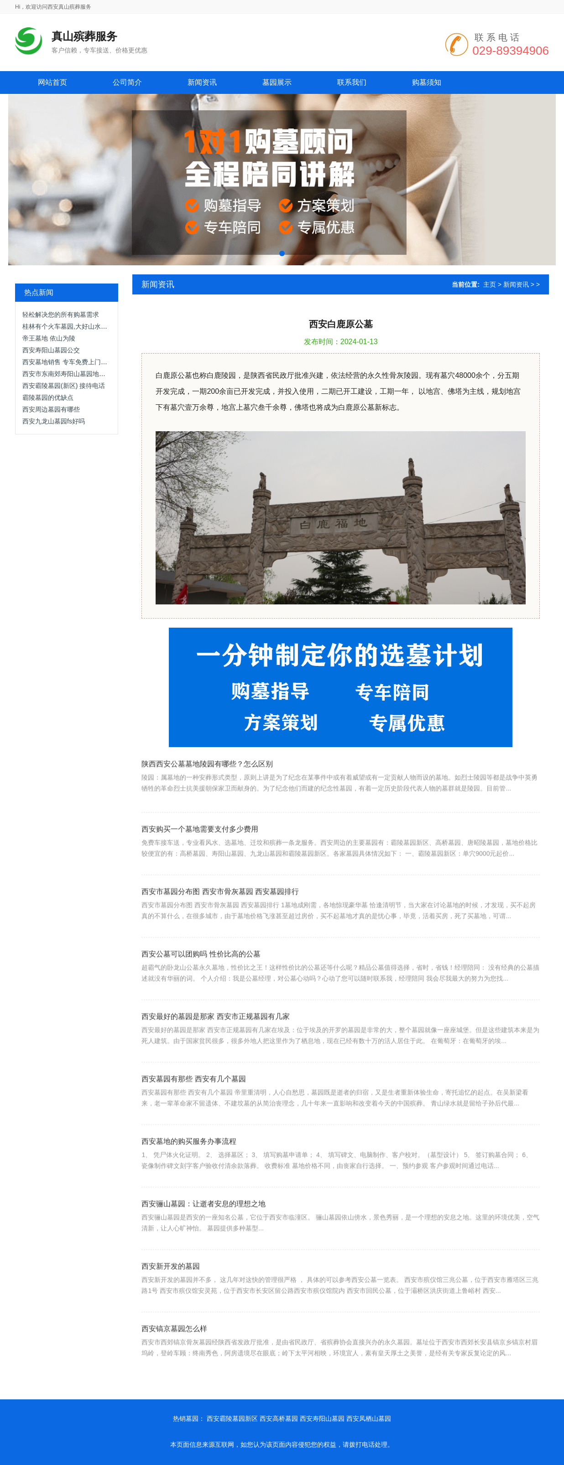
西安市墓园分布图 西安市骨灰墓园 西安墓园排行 (220, 912)
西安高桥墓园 (279, 1418)
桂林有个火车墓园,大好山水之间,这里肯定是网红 (91, 326)
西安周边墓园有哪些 (51, 409)
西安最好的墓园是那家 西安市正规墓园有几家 (215, 1037)
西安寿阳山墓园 (322, 1418)
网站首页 (52, 82)
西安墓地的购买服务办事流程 (188, 1162)
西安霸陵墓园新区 (232, 1418)
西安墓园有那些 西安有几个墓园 (193, 1100)
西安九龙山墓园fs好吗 (53, 421)
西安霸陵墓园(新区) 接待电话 (63, 385)
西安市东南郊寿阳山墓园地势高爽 (70, 373)
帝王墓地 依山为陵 (48, 338)
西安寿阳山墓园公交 (51, 350)
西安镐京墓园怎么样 (174, 1349)
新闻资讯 (516, 284)
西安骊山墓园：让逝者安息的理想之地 (203, 1224)
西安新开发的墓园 (170, 1287)
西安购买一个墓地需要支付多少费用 (199, 850)
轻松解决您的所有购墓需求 (60, 314)
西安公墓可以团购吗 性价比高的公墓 (200, 975)
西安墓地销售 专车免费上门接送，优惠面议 (84, 362)
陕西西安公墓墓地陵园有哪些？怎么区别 (207, 780)
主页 (489, 284)
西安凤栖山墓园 (368, 1418)
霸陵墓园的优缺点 (47, 397)
